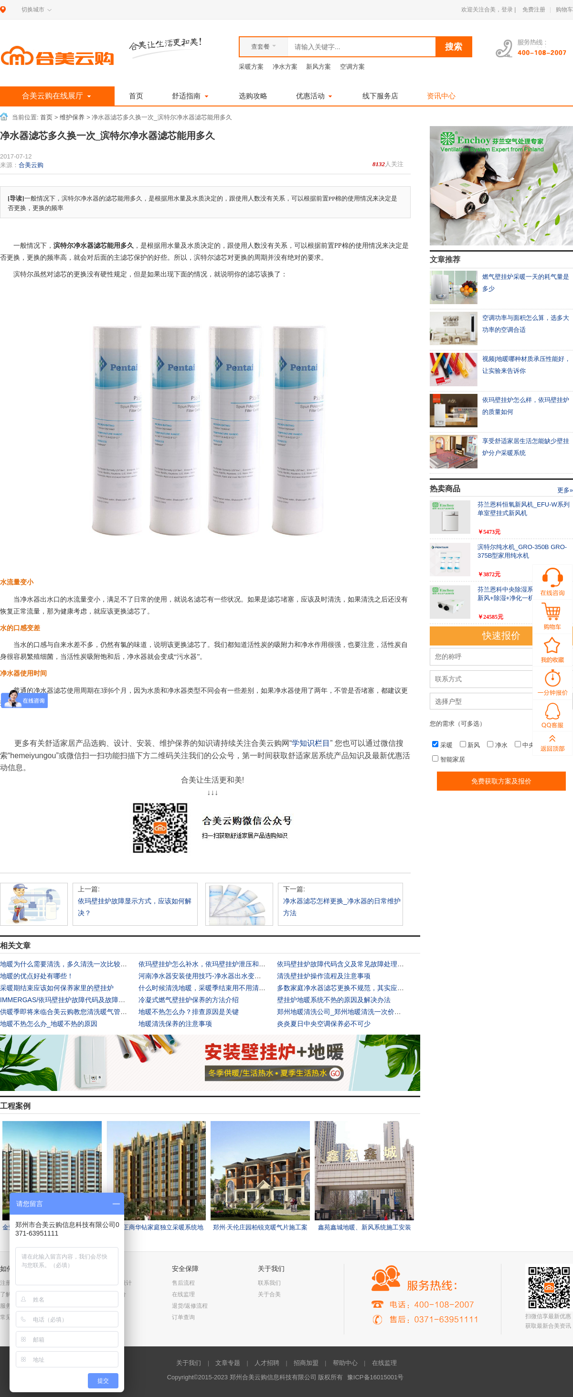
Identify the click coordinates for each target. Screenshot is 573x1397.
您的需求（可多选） (458, 723)
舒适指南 (191, 96)
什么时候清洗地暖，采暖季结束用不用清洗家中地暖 (215, 988)
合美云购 (31, 165)
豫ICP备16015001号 (375, 1377)
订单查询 (183, 1317)
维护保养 (72, 117)
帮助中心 (345, 1362)
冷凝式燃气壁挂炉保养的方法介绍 (188, 1000)
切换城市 (32, 9)
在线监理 (183, 1294)
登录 (507, 9)
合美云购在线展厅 (57, 96)
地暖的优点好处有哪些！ (37, 976)
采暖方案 (251, 66)
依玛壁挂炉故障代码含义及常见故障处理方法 (344, 964)
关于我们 (188, 1362)
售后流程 (183, 1283)
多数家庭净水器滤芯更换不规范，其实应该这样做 (350, 988)
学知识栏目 (311, 743)
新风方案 (318, 66)
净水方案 (285, 66)
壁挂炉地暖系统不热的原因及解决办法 (334, 1000)
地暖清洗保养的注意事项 (175, 1023)
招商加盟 (306, 1362)
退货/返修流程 (190, 1305)
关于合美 (269, 1294)
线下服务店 (380, 96)
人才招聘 (267, 1362)
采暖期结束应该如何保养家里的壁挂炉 (57, 988)
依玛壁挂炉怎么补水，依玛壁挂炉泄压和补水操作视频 (218, 964)
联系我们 (269, 1283)
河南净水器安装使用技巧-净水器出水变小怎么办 (209, 976)
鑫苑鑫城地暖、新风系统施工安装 (364, 1227)
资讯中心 (441, 96)
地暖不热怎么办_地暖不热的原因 (48, 1023)
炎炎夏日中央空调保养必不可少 (324, 1023)
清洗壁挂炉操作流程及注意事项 (324, 976)
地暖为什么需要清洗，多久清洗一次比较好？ (67, 964)
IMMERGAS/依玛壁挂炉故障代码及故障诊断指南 (72, 1000)
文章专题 (227, 1362)
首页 (136, 96)
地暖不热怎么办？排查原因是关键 (188, 1012)
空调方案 (352, 66)
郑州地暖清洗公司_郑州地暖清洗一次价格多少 (345, 1012)
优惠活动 (315, 96)
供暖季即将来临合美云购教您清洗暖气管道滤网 (70, 1012)
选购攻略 (253, 96)
